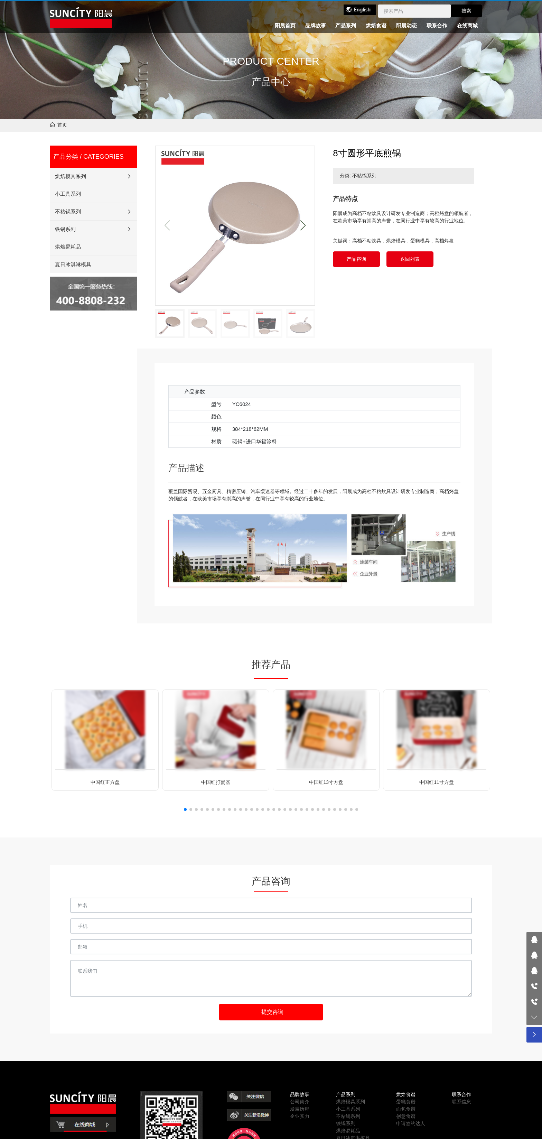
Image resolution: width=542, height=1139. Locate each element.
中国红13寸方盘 (326, 782)
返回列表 (410, 259)
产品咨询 (356, 259)
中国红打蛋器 (215, 782)
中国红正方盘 (105, 782)
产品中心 (271, 82)
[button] (303, 225)
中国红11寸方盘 (436, 782)
